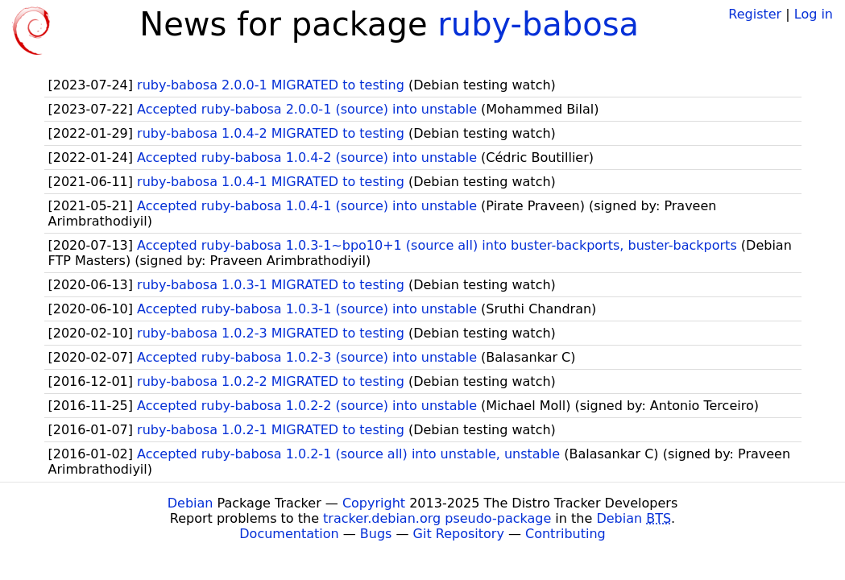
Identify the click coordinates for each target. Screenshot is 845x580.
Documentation (288, 533)
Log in (813, 14)
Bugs (376, 533)
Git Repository (458, 533)
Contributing (565, 533)
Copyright (373, 503)
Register (754, 14)
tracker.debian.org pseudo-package (437, 518)
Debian (190, 503)
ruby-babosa (538, 24)
